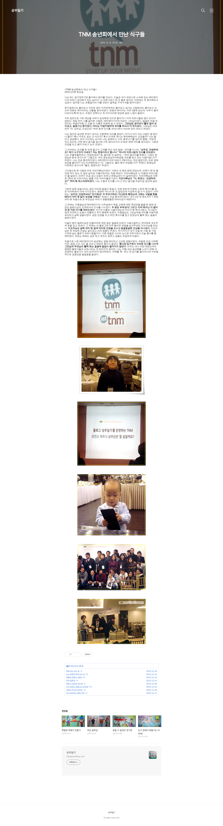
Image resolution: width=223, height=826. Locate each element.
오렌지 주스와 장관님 (74, 690)
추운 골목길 (70, 680)
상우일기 (17, 10)
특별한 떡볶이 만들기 (74, 677)
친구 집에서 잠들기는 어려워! (77, 687)
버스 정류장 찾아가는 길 (75, 674)
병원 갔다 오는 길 (73, 671)
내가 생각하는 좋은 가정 (75, 693)
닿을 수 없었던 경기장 (74, 684)
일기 (67, 666)
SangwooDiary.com (75, 756)
